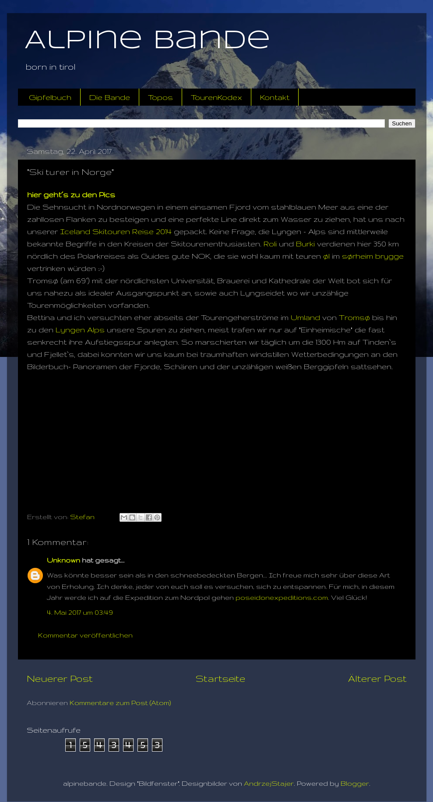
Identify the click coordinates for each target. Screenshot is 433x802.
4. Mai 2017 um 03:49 (80, 612)
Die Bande (109, 97)
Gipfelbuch (50, 97)
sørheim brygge (373, 256)
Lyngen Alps (80, 329)
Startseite (220, 678)
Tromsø (354, 317)
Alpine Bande (148, 40)
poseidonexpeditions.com (282, 597)
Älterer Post (377, 678)
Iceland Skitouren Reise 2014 (116, 231)
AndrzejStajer (269, 783)
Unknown (63, 560)
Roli (270, 243)
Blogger (355, 783)
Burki (305, 243)
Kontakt (274, 97)
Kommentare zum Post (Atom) (120, 702)
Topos (160, 97)
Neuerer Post (60, 678)
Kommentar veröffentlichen (85, 635)
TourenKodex (216, 97)
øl (326, 256)
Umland (305, 317)
